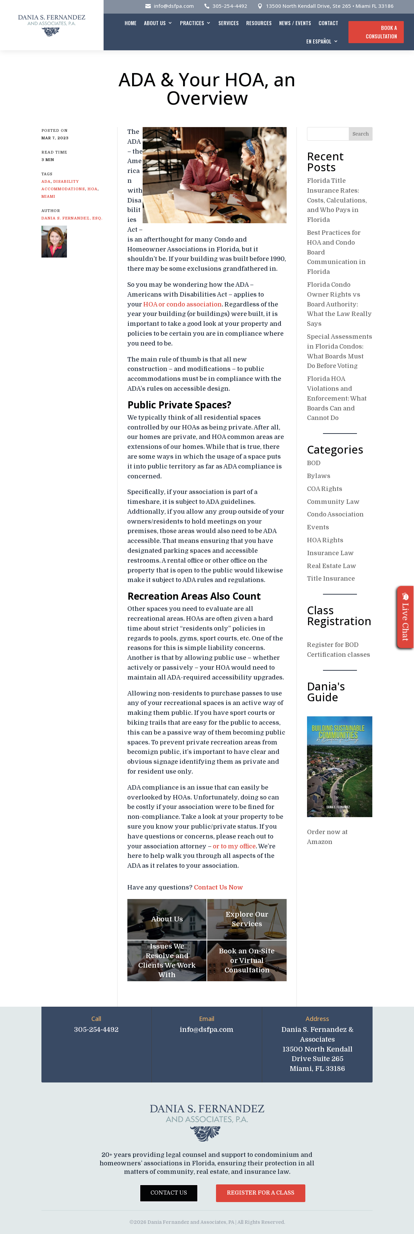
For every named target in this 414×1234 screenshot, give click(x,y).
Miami (48, 196)
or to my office (234, 846)
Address (317, 1019)
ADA (46, 181)
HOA (92, 189)
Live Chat (405, 617)
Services (228, 23)
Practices (192, 23)
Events (318, 527)
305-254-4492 (230, 5)
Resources (259, 23)
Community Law (333, 501)
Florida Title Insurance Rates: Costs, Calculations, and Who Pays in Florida (337, 200)
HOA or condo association (182, 304)
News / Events (295, 23)
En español (318, 41)
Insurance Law (330, 553)
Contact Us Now (218, 887)
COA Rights (324, 489)
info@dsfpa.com (174, 5)
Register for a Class (260, 1193)
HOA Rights (325, 540)
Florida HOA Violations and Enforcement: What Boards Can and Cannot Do (337, 398)
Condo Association (335, 514)
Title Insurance (331, 578)
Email (206, 1019)
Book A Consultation (381, 32)
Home (131, 23)
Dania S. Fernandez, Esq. (72, 218)
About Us (155, 23)
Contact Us (168, 1193)
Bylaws (318, 476)
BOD (314, 463)
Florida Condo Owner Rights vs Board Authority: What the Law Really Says (339, 304)
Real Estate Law (331, 566)
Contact (328, 23)
